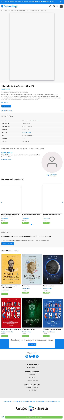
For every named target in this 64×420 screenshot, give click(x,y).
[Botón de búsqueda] (50, 6)
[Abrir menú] (61, 6)
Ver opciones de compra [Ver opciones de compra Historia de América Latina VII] (34, 417)
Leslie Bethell (6, 153)
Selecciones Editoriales (32, 367)
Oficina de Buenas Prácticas (52, 401)
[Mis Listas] (53, 6)
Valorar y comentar (8, 243)
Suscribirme (32, 344)
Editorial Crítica (26, 132)
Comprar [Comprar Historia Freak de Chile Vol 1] (46, 336)
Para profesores (32, 390)
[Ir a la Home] (1, 10)
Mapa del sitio (7, 401)
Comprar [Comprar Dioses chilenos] (46, 292)
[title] (26, 356)
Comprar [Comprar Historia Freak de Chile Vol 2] (4, 336)
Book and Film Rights (32, 387)
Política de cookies (27, 401)
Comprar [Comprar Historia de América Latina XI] (25, 222)
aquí (52, 1)
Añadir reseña (6, 106)
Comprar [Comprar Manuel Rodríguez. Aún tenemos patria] (4, 294)
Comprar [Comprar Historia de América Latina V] (46, 222)
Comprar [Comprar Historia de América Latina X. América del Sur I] (4, 222)
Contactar (32, 377)
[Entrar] (56, 6)
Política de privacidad (38, 401)
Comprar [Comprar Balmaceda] (25, 292)
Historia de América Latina (34, 121)
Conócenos (32, 374)
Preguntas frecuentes (32, 380)
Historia (24, 121)
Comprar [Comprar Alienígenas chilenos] (25, 336)
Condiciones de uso (17, 401)
